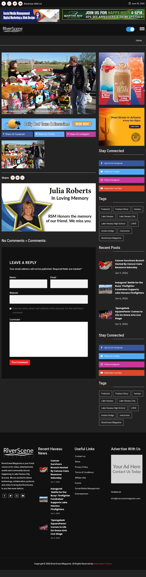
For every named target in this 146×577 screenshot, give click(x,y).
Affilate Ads (80, 477)
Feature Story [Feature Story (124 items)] (121, 209)
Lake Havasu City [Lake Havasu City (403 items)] (127, 216)
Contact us (80, 456)
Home (139, 40)
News (77, 461)
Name (13, 277)
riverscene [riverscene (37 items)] (125, 231)
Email (54, 277)
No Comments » (44, 111)
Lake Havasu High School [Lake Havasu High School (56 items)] (113, 223)
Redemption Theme (103, 564)
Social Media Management (87, 488)
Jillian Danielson (11, 111)
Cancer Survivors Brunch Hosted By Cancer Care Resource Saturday (129, 264)
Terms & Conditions (84, 472)
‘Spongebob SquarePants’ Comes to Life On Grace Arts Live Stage (129, 313)
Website (14, 293)
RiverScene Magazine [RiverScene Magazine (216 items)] (111, 238)
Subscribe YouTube (113, 188)
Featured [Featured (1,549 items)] (105, 209)
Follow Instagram (112, 180)
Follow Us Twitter (112, 172)
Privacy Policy (81, 467)
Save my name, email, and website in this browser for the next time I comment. (47, 310)
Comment (15, 319)
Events (78, 483)
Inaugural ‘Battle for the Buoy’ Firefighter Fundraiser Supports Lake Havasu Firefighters (129, 288)
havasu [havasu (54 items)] (137, 209)
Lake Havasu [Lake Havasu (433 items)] (107, 216)
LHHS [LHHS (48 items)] (133, 223)
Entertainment (81, 494)
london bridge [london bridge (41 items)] (107, 231)
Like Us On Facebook (113, 163)
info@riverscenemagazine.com (125, 498)
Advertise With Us (33, 3)
